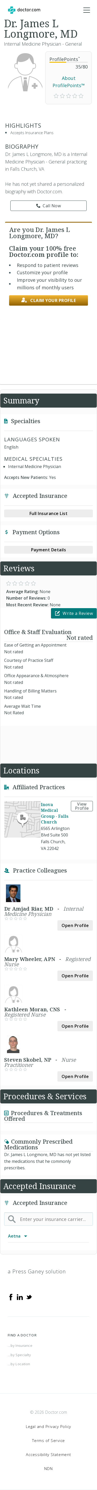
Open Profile (75, 925)
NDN (48, 1468)
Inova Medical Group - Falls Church (55, 813)
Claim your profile (48, 300)
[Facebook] (11, 1297)
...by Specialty (19, 1354)
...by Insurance (20, 1345)
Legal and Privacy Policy (48, 1426)
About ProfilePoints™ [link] (69, 82)
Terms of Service (48, 1440)
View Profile (82, 806)
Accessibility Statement (48, 1454)
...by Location (19, 1364)
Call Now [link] (48, 206)
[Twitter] (29, 1297)
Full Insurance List (48, 513)
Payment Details (48, 550)
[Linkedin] (20, 1297)
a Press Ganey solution (37, 1271)
